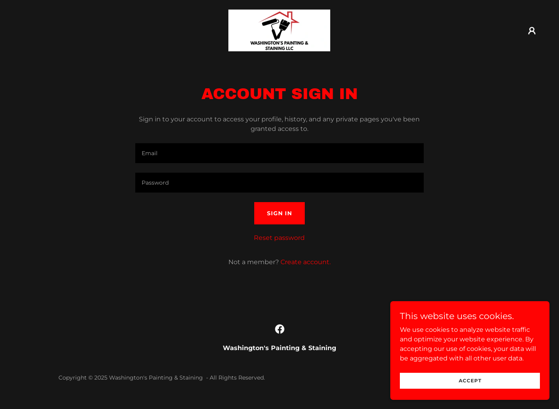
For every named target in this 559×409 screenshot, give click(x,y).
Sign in (279, 213)
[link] (279, 30)
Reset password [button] (279, 238)
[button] (532, 31)
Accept (470, 381)
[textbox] (279, 153)
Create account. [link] (305, 262)
